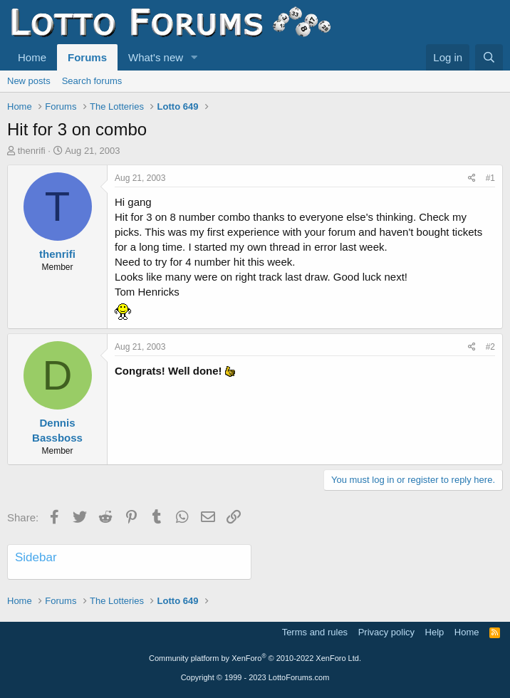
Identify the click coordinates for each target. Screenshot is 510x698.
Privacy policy (386, 632)
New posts (29, 80)
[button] (194, 57)
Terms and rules (315, 632)
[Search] (489, 57)
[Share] (472, 178)
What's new (155, 57)
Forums (87, 57)
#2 (490, 347)
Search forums (92, 80)
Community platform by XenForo (255, 658)
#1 (490, 178)
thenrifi (32, 150)
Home (32, 57)
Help (434, 632)
